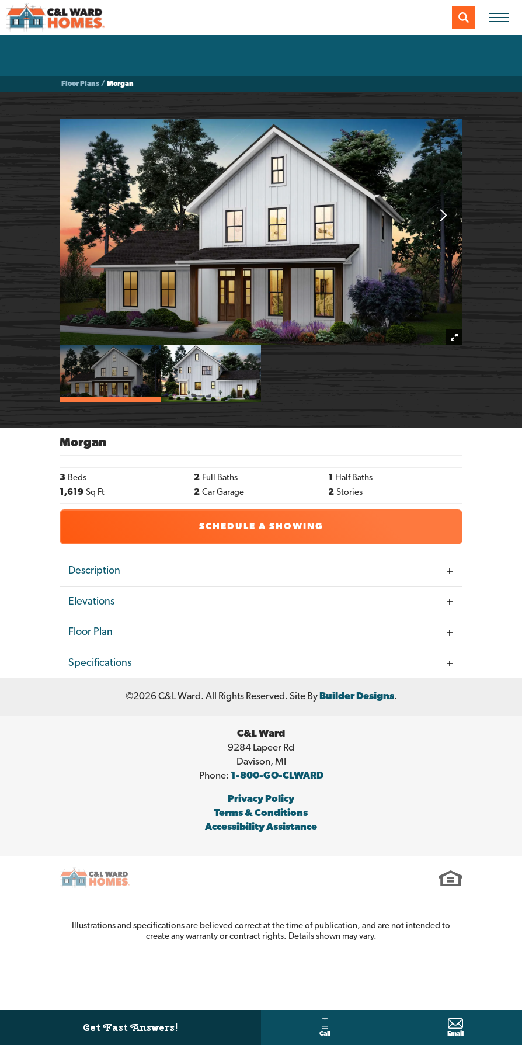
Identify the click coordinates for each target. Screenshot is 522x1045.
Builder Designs (356, 697)
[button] (463, 17)
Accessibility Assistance (261, 827)
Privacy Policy (261, 799)
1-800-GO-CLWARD (277, 776)
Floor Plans (80, 84)
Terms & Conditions (261, 813)
